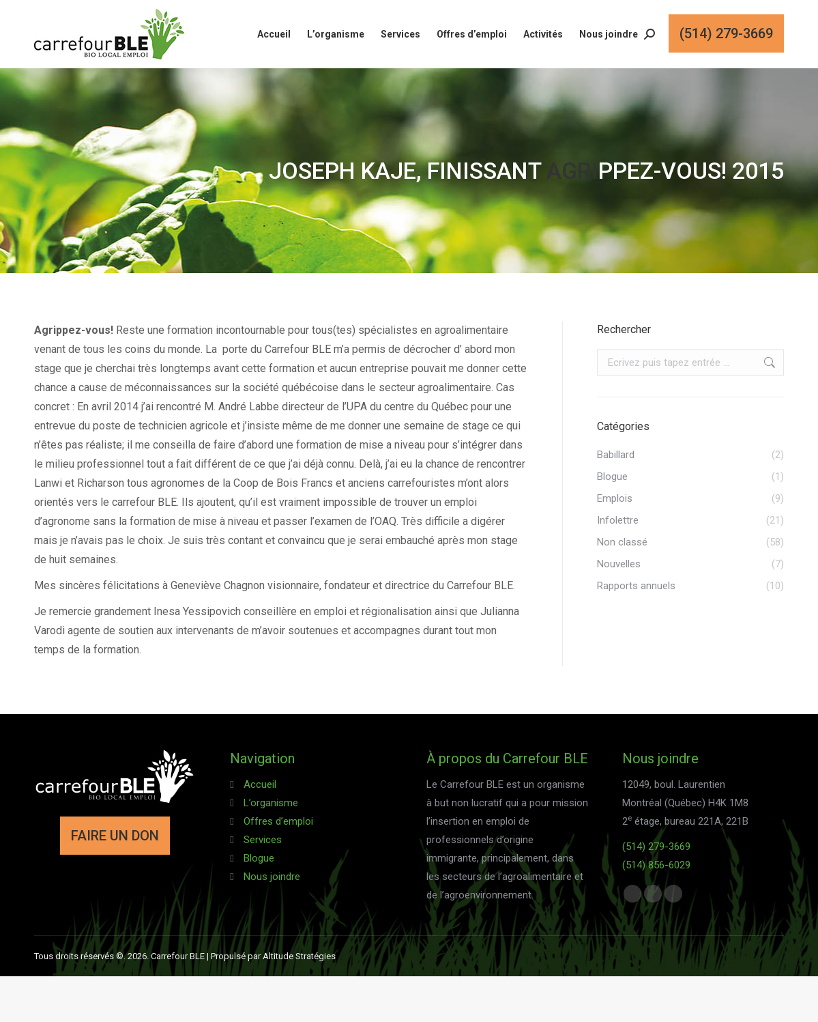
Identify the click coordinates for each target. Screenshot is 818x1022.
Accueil (260, 784)
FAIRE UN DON (115, 835)
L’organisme (271, 803)
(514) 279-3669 (656, 846)
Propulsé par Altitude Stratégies (273, 956)
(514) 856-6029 (656, 865)
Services (263, 840)
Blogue (259, 858)
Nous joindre (272, 876)
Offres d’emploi (278, 821)
